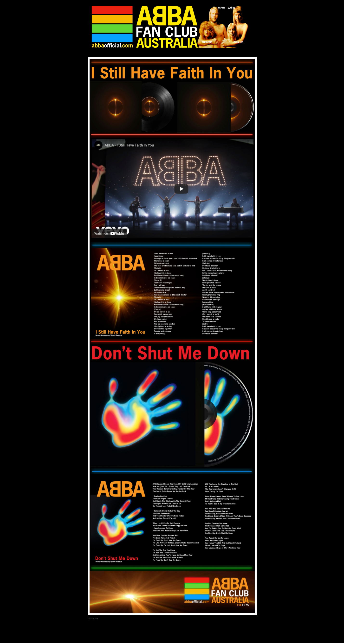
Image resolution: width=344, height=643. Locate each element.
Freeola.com (93, 619)
